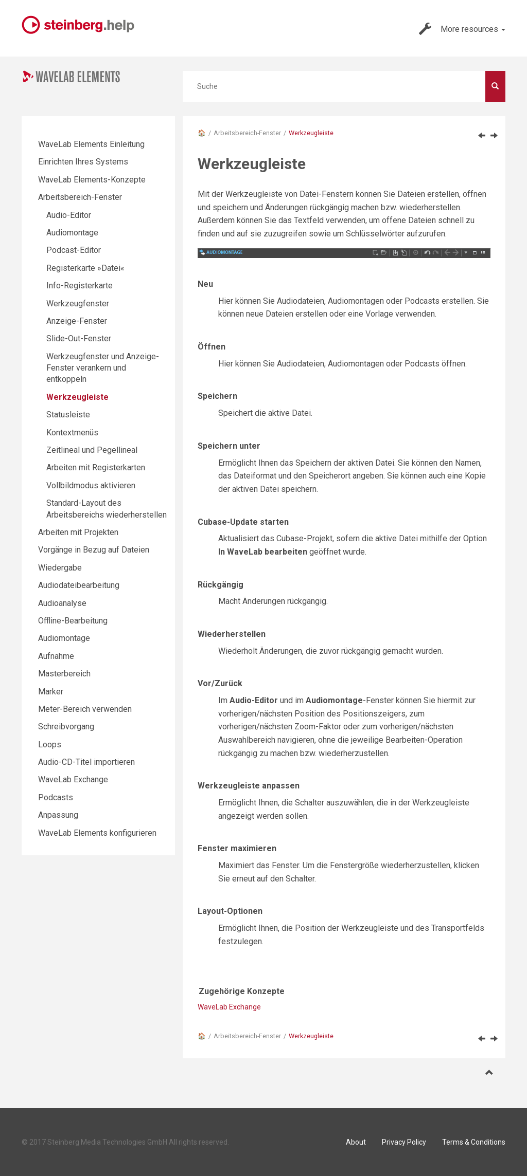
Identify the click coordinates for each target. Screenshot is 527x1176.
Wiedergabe (60, 568)
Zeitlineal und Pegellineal (91, 450)
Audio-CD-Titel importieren (86, 762)
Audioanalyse (62, 603)
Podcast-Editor (73, 250)
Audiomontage (72, 232)
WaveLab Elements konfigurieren (97, 833)
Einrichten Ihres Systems (83, 162)
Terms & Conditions (473, 1142)
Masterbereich (64, 673)
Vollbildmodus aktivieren (90, 485)
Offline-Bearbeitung (73, 621)
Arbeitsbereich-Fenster (247, 133)
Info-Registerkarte (79, 285)
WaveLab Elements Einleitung (91, 144)
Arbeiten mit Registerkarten (95, 467)
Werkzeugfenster (77, 303)
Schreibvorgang (66, 726)
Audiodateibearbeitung (78, 585)
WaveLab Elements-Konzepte (92, 180)
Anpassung (58, 815)
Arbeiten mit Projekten (78, 532)
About (356, 1142)
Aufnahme (56, 656)
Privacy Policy (404, 1142)
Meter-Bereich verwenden (85, 709)
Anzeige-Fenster (76, 321)
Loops (49, 744)
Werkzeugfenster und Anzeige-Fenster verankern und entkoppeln (102, 368)
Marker (50, 691)
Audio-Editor (68, 215)
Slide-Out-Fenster (78, 338)
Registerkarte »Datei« (85, 268)
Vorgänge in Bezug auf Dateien (93, 550)
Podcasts (55, 797)
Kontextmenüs (72, 432)
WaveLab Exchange (229, 1007)
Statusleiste (68, 414)
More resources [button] (462, 29)
